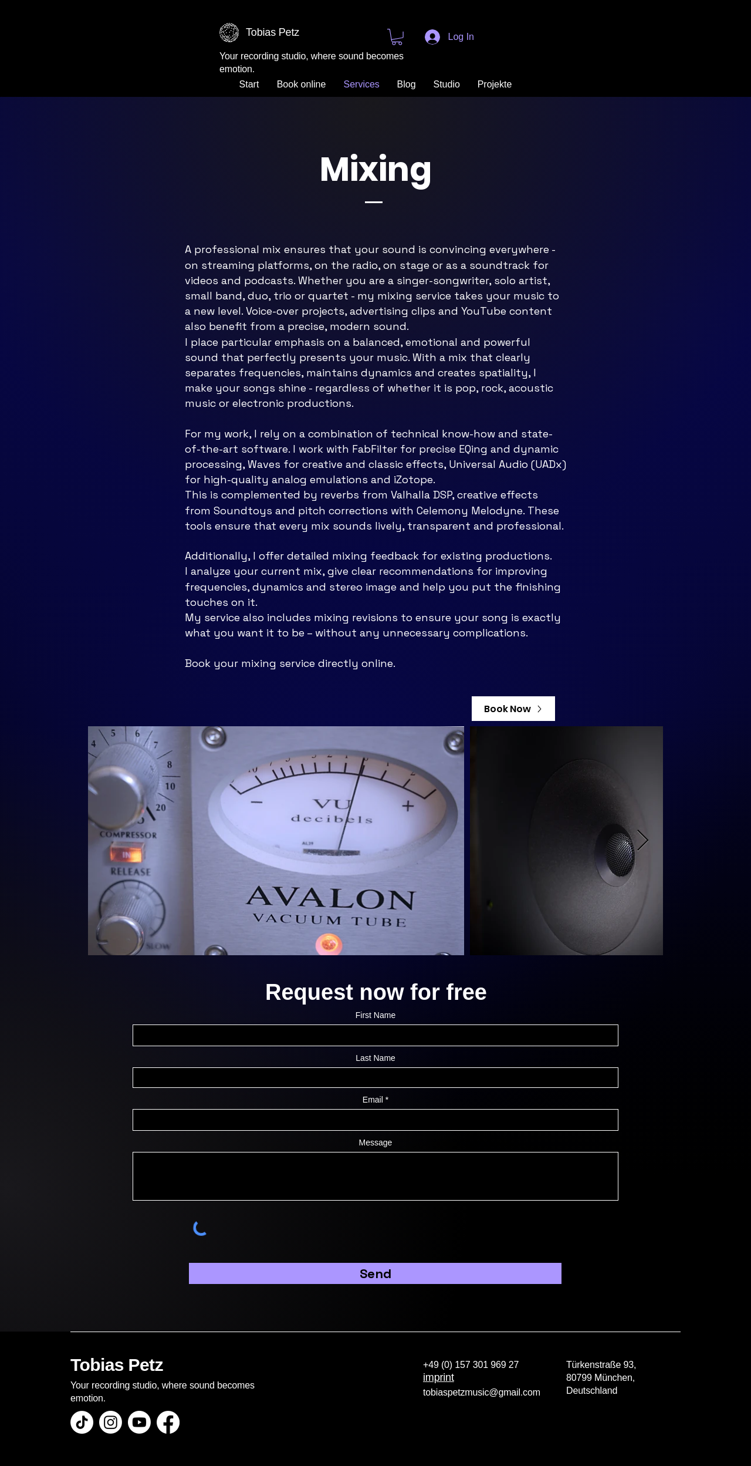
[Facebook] (168, 1422)
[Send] (375, 1273)
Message (376, 1142)
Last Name (375, 1058)
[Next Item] (642, 841)
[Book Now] (513, 708)
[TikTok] (81, 1422)
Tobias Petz (116, 1364)
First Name (375, 1015)
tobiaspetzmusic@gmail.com (481, 1392)
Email (373, 1100)
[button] (397, 37)
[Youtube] (139, 1422)
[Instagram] (110, 1422)
